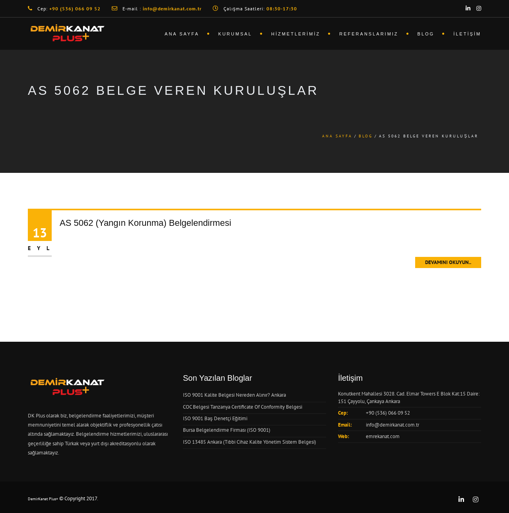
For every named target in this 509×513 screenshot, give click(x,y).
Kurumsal (235, 33)
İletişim (467, 33)
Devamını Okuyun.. (448, 262)
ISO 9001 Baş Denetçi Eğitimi (215, 418)
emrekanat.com (383, 436)
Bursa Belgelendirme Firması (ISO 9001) (226, 430)
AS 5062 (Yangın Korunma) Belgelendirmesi (145, 223)
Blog (426, 33)
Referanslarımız (368, 33)
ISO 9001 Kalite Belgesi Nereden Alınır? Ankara (234, 395)
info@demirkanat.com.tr (392, 424)
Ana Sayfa (182, 33)
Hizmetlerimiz (295, 33)
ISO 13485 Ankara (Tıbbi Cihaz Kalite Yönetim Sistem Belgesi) (249, 442)
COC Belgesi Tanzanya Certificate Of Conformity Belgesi (242, 406)
